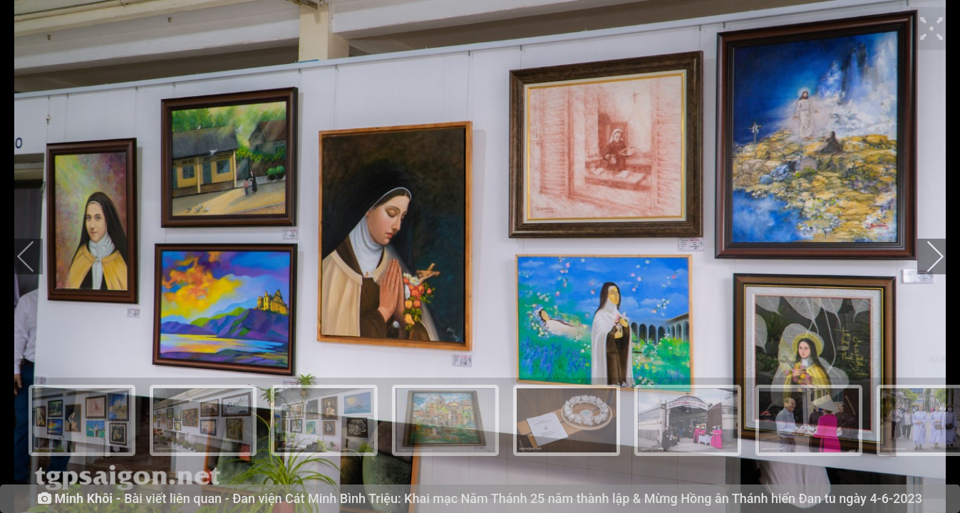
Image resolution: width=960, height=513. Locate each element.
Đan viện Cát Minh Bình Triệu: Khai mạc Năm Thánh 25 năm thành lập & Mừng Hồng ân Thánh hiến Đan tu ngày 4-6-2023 (577, 498)
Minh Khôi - (87, 499)
